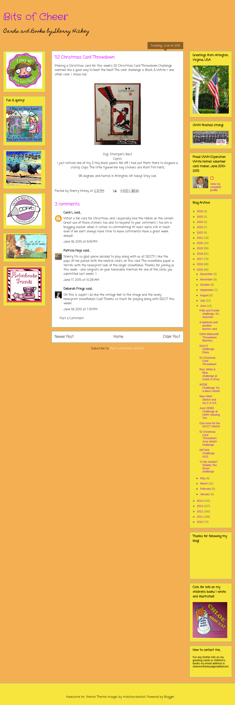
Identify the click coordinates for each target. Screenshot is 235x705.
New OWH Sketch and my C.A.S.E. (208, 399)
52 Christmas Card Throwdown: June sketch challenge (208, 438)
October (205, 284)
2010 (200, 521)
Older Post (171, 337)
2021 (200, 237)
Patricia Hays (73, 250)
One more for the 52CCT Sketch (209, 425)
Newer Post (64, 337)
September (207, 289)
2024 (200, 221)
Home (118, 337)
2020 (200, 243)
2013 (200, 506)
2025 (200, 216)
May (203, 478)
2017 (200, 258)
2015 (200, 269)
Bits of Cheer (35, 17)
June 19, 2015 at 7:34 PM (80, 309)
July (203, 300)
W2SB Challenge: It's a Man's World (209, 388)
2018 (200, 253)
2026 (200, 211)
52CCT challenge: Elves (207, 349)
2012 (200, 511)
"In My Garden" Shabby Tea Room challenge (208, 466)
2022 (200, 232)
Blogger (169, 697)
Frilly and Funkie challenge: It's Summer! (209, 314)
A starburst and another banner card (208, 325)
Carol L (68, 212)
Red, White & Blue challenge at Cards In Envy (209, 374)
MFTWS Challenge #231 (207, 453)
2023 (200, 227)
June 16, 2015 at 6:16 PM (80, 242)
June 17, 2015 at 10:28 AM (81, 280)
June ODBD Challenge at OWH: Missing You (209, 413)
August (204, 295)
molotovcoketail (134, 697)
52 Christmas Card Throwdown (207, 361)
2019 (200, 248)
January (205, 494)
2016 (200, 264)
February (206, 488)
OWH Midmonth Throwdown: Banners (209, 337)
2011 (200, 516)
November (206, 279)
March (204, 483)
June (203, 305)
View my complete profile (215, 187)
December (206, 274)
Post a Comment (72, 318)
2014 (200, 500)
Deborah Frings (74, 289)
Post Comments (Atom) (127, 348)
